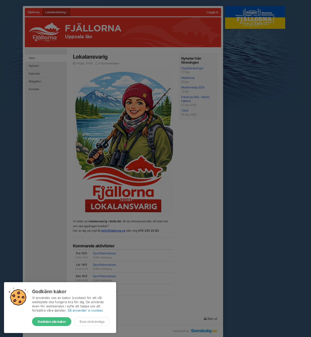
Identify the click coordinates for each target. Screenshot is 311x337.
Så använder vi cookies (85, 310)
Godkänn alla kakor (51, 322)
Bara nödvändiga (92, 322)
